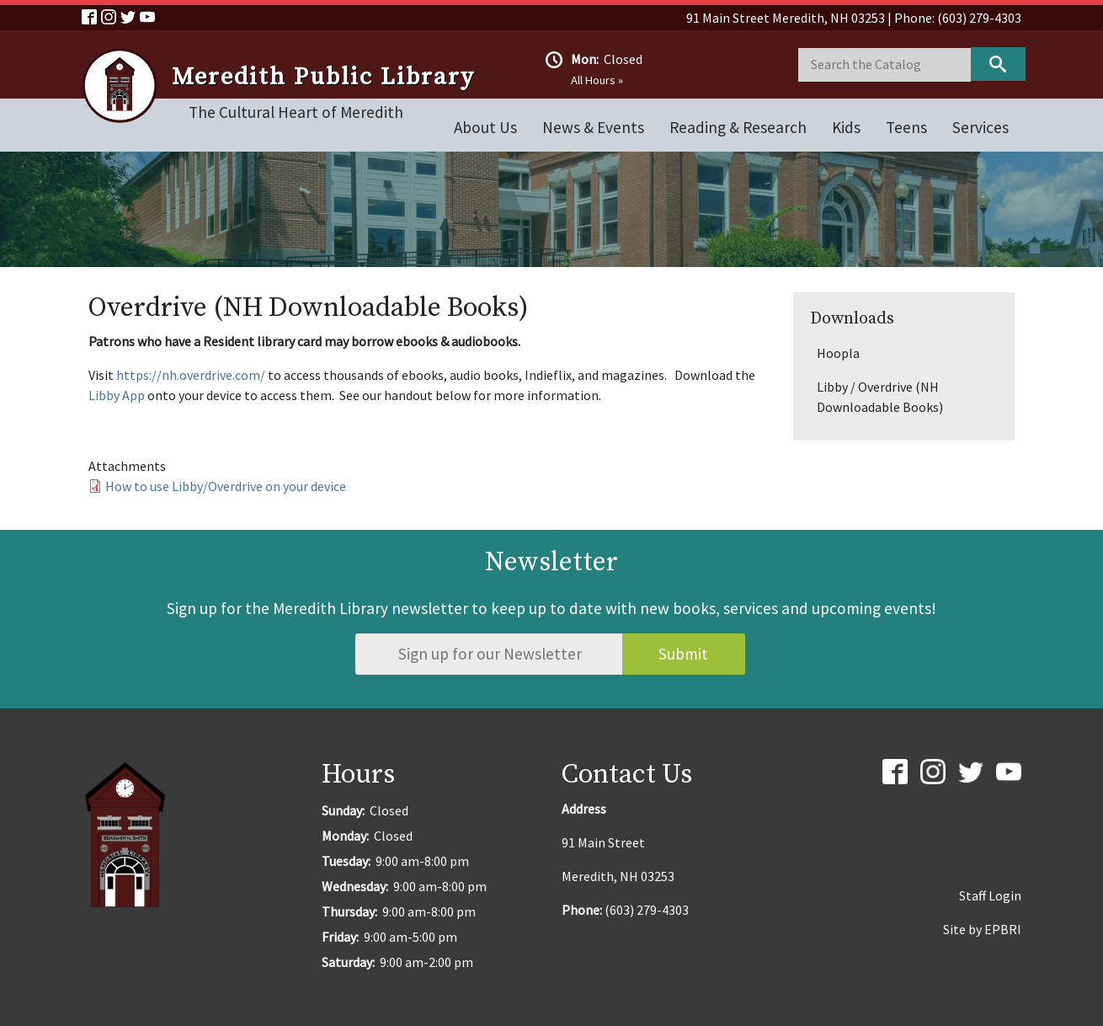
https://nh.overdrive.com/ (190, 374)
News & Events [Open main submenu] (593, 127)
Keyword (998, 64)
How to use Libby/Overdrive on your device (225, 486)
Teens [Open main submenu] (906, 127)
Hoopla (838, 353)
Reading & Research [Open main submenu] (738, 127)
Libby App (116, 395)
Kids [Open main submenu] (846, 127)
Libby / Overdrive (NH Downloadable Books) (880, 396)
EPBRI (1002, 929)
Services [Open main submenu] (980, 127)
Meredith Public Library (323, 77)
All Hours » (597, 80)
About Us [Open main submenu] (485, 127)
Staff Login (990, 895)
